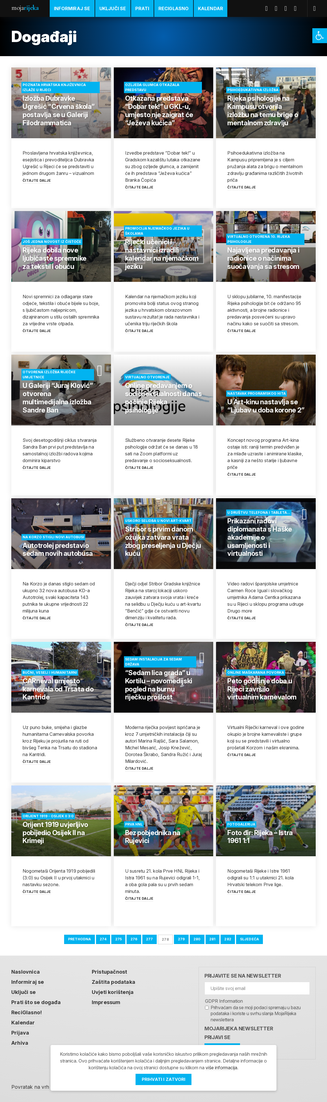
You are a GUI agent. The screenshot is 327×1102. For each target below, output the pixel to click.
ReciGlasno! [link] (26, 1012)
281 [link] (212, 939)
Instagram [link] (297, 8)
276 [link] (134, 939)
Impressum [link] (106, 1002)
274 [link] (103, 939)
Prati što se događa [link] (36, 1002)
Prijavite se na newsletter (242, 976)
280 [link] (197, 939)
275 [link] (118, 939)
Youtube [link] (287, 8)
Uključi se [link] (112, 8)
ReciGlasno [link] (173, 8)
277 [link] (149, 939)
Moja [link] (24, 8)
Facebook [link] (268, 8)
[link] (319, 35)
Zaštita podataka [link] (113, 982)
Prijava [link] (20, 1033)
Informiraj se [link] (72, 8)
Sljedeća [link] (249, 939)
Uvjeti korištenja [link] (113, 992)
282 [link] (227, 939)
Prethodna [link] (79, 939)
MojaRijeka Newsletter (238, 1028)
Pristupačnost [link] (109, 972)
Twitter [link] (278, 8)
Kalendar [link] (210, 8)
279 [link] (181, 939)
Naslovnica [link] (25, 972)
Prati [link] (142, 8)
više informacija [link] (221, 1067)
